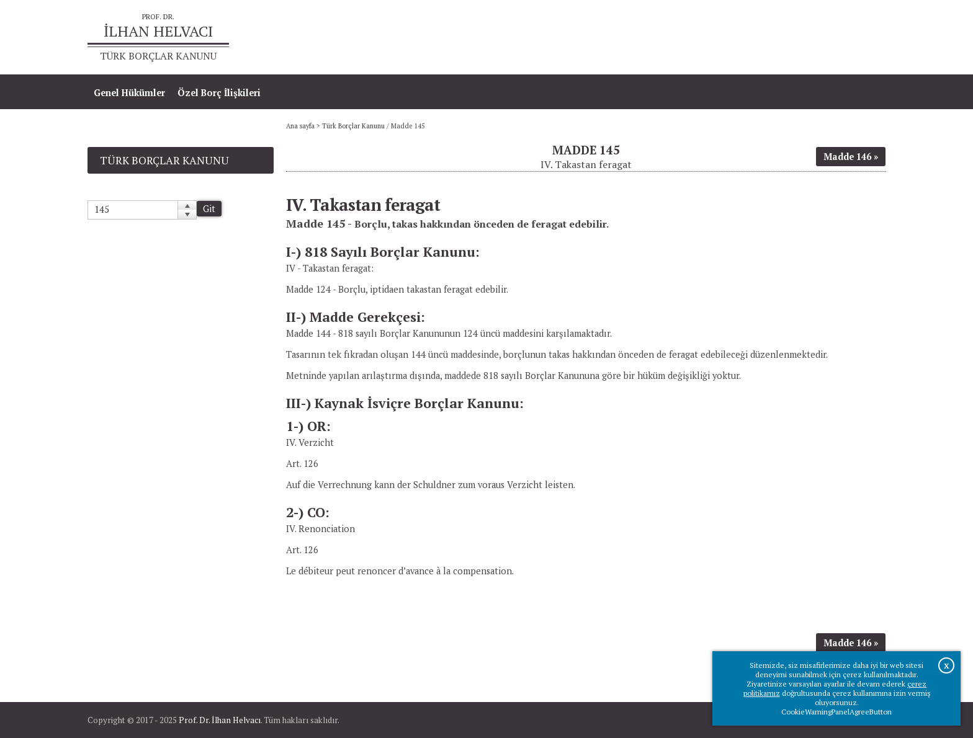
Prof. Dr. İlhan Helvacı (220, 720)
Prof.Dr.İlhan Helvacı (787, 37)
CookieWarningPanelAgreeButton (836, 711)
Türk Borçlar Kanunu (353, 126)
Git (209, 209)
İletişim (862, 37)
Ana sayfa (706, 37)
